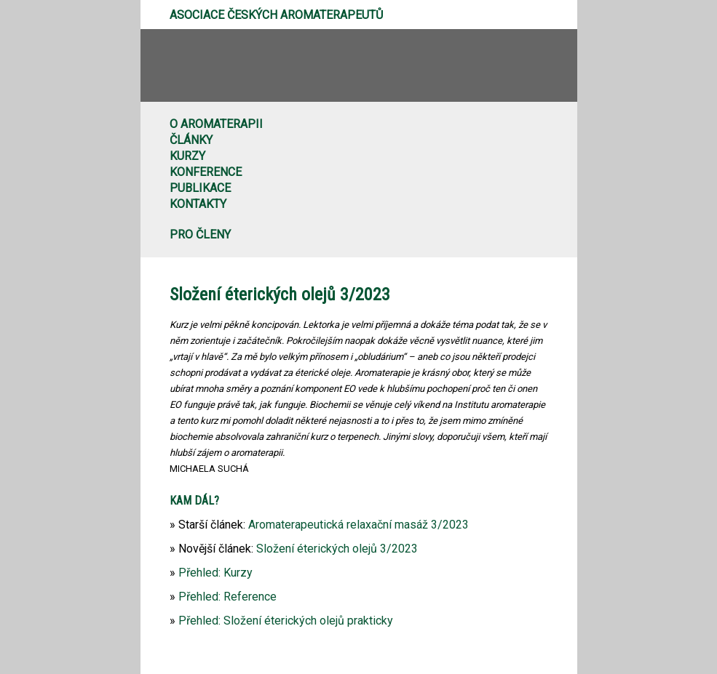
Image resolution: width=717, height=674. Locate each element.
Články (191, 140)
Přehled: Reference (227, 596)
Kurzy (187, 156)
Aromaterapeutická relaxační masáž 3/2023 (358, 524)
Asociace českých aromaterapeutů (276, 15)
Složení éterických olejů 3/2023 (337, 548)
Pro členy (200, 234)
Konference (206, 172)
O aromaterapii (216, 124)
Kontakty (198, 204)
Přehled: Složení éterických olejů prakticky (285, 620)
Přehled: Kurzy (215, 572)
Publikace (200, 188)
